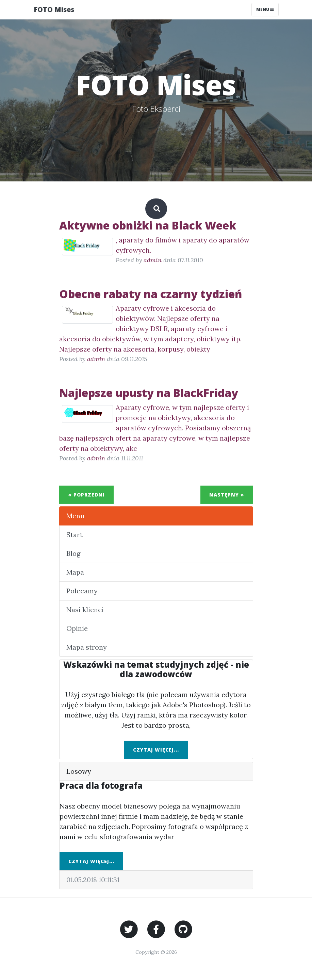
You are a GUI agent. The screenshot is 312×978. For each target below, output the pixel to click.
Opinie (77, 628)
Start (74, 534)
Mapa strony (86, 647)
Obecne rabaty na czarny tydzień (150, 293)
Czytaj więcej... (156, 749)
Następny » (226, 494)
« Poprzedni (86, 494)
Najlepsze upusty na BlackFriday (148, 392)
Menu (75, 516)
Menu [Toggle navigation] (265, 9)
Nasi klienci (85, 609)
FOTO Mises (54, 9)
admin (153, 260)
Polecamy (82, 591)
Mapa (75, 572)
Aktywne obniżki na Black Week (147, 225)
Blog (73, 553)
